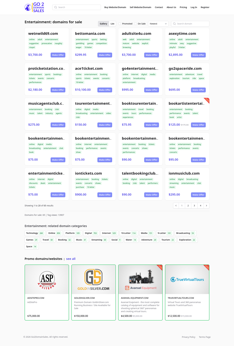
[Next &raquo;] (206, 205)
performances (35, 82)
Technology (35, 233)
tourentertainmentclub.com (100, 103)
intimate (173, 43)
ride (194, 78)
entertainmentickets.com (51, 173)
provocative (47, 43)
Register (205, 7)
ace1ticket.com (89, 68)
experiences (128, 117)
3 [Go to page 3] (194, 205)
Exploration (187, 240)
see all (70, 259)
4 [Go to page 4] (200, 205)
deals (43, 183)
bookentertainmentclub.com (54, 138)
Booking (65, 240)
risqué (32, 47)
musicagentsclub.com (48, 103)
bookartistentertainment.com (196, 103)
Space (31, 246)
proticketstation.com (47, 68)
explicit (145, 43)
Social (117, 240)
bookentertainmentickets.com (196, 138)
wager (78, 47)
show (78, 152)
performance (175, 113)
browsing (127, 47)
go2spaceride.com (185, 68)
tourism (186, 78)
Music (81, 240)
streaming (174, 183)
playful (173, 47)
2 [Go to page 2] (188, 205)
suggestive (34, 43)
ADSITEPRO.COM (35, 297)
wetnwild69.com (43, 33)
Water (131, 240)
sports (94, 39)
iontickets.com (88, 173)
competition (101, 43)
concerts (50, 78)
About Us (171, 7)
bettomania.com (90, 33)
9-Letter (165, 233)
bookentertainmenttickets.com (150, 138)
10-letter (88, 47)
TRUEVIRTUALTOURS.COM (181, 297)
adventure (189, 74)
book (172, 117)
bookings (57, 74)
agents (59, 113)
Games (32, 240)
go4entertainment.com (143, 68)
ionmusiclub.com (184, 173)
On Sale (142, 23)
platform (126, 78)
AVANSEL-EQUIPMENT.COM (134, 297)
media (152, 74)
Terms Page (205, 337)
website (135, 43)
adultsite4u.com (136, 33)
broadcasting (139, 78)
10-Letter (129, 233)
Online (54, 233)
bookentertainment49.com (99, 138)
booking (103, 74)
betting (103, 39)
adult (40, 39)
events (41, 78)
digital (144, 74)
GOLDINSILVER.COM (84, 297)
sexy (182, 43)
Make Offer (58, 54)
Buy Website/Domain (115, 7)
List (112, 23)
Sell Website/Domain (140, 7)
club (57, 109)
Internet (109, 233)
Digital (91, 233)
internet (134, 74)
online (32, 39)
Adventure (149, 240)
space (201, 78)
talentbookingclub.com (143, 173)
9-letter (182, 47)
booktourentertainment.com (148, 103)
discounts (33, 183)
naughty (58, 43)
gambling (80, 43)
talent (40, 113)
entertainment (51, 39)
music (31, 113)
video (108, 113)
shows (145, 148)
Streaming (99, 240)
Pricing (183, 7)
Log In (194, 7)
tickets (32, 78)
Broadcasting (185, 233)
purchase (80, 187)
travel (199, 74)
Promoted (127, 23)
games (90, 43)
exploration (175, 78)
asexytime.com (182, 33)
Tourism (168, 240)
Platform (73, 233)
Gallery (103, 23)
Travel (48, 240)
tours (134, 113)
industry (49, 113)
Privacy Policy (188, 337)
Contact (159, 7)
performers (153, 183)
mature (126, 43)
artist (179, 117)
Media (147, 233)
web (124, 39)
